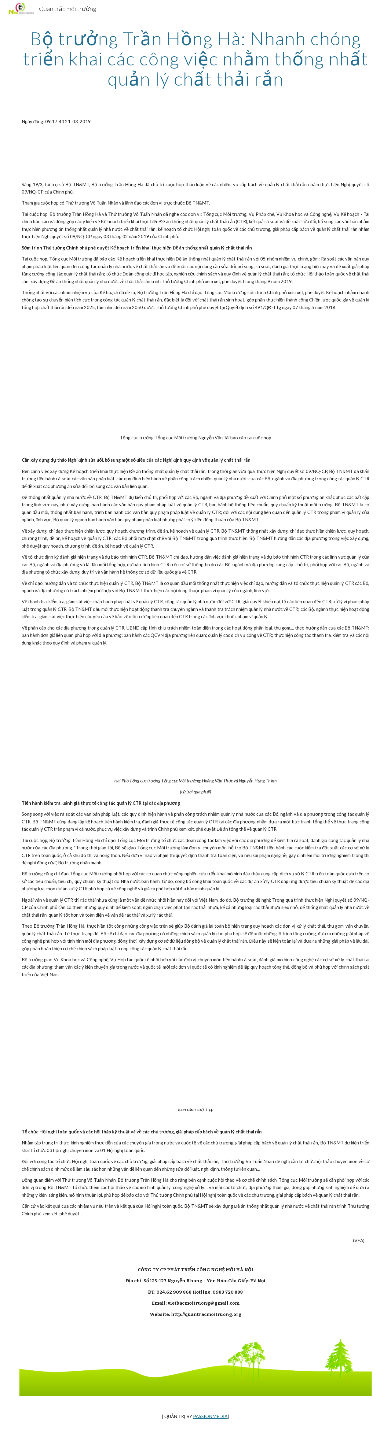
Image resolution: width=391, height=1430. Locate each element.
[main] (195, 58)
